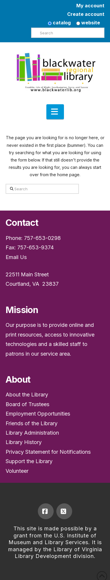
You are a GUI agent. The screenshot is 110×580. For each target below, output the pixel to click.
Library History (24, 442)
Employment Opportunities (38, 414)
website (88, 23)
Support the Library (29, 461)
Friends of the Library (31, 423)
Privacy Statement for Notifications (48, 452)
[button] (55, 112)
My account (90, 6)
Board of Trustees (27, 404)
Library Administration (32, 433)
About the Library (27, 394)
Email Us (16, 257)
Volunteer (17, 471)
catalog (59, 23)
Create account (85, 14)
